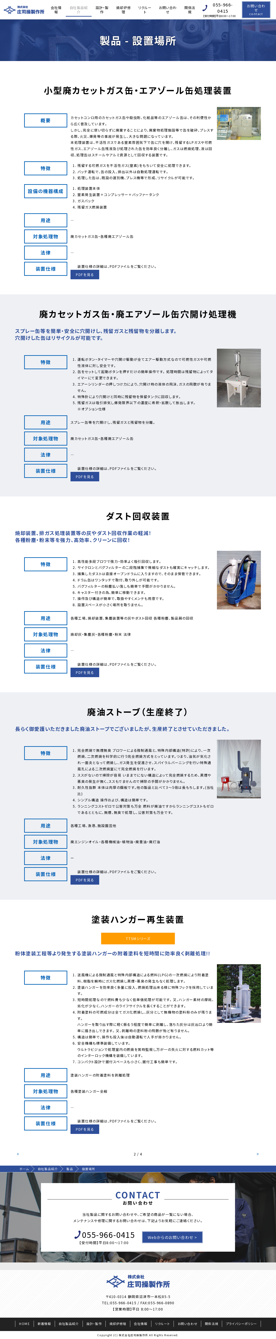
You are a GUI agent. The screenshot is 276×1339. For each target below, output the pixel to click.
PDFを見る (85, 274)
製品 (69, 1169)
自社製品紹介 (79, 9)
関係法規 (189, 9)
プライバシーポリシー (241, 1323)
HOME (24, 1323)
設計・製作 (102, 9)
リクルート (144, 9)
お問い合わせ (168, 9)
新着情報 (44, 1323)
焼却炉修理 (123, 9)
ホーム (24, 1169)
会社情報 (56, 9)
